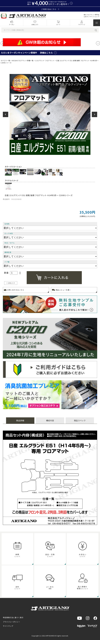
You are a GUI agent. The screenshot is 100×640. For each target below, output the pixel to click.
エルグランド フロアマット (44, 60)
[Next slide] (98, 43)
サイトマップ (8, 626)
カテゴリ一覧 (5, 60)
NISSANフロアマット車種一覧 (22, 60)
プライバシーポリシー (11, 622)
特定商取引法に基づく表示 (13, 617)
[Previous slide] (3, 43)
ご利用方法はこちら (50, 9)
